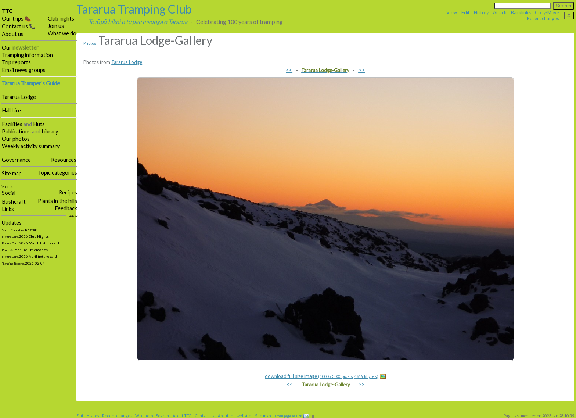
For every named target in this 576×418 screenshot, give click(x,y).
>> (361, 69)
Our (20, 47)
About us (13, 34)
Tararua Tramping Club (134, 9)
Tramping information (27, 55)
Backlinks (521, 12)
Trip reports (16, 62)
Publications (16, 131)
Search (162, 415)
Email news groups (24, 70)
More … (8, 186)
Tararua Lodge (19, 97)
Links (8, 209)
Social (8, 193)
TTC (7, 11)
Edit (465, 12)
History (481, 12)
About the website (234, 415)
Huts (39, 124)
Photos (89, 43)
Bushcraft (14, 202)
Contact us (204, 415)
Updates (12, 222)
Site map (12, 173)
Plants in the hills (57, 201)
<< (289, 69)
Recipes (68, 192)
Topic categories (57, 172)
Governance (16, 160)
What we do (62, 33)
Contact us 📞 (19, 26)
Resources (63, 160)
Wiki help (144, 415)
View (451, 12)
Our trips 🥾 (16, 18)
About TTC (182, 415)
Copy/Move (547, 12)
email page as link (288, 416)
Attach (500, 12)
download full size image (321, 376)
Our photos (16, 139)
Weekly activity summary (31, 146)
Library (50, 131)
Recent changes (543, 18)
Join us (56, 26)
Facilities (12, 124)
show (72, 215)
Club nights (61, 18)
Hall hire (11, 110)
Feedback (66, 208)
